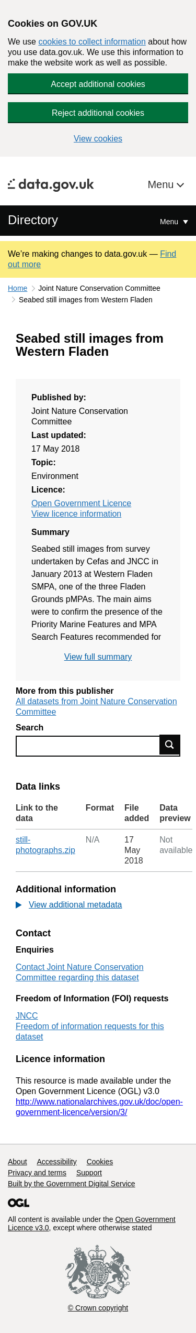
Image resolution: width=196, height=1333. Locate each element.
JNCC (27, 1015)
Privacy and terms (37, 1172)
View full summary (98, 656)
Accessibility (56, 1161)
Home (17, 288)
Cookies (100, 1161)
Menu (162, 184)
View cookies (98, 138)
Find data (169, 745)
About (17, 1161)
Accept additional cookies (98, 84)
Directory (33, 220)
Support (89, 1172)
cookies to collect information (91, 41)
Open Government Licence (81, 503)
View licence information (76, 513)
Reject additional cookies (98, 112)
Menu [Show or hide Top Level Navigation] (170, 221)
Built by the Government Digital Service (71, 1183)
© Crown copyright (98, 1308)
